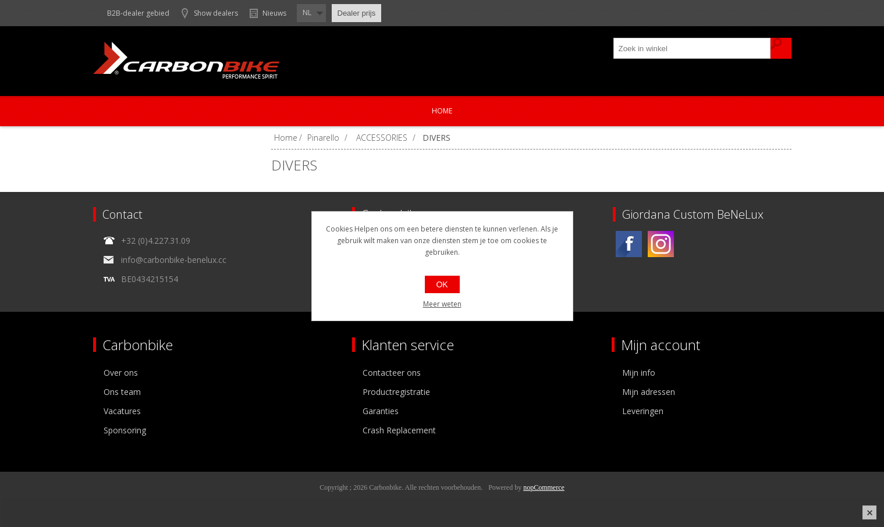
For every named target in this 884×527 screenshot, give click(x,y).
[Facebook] (629, 244)
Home (442, 111)
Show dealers (216, 13)
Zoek (781, 48)
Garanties (381, 410)
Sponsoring (125, 430)
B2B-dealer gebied (138, 13)
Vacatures (122, 410)
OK (442, 284)
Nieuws (274, 13)
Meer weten (442, 304)
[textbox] (692, 48)
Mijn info (638, 372)
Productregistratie (396, 391)
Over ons (121, 372)
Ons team (122, 391)
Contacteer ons (392, 372)
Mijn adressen (648, 391)
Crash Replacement (399, 430)
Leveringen (642, 410)
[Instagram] (661, 244)
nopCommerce (544, 487)
